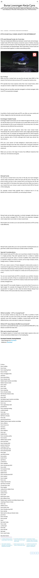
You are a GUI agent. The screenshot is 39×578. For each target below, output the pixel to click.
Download (13, 340)
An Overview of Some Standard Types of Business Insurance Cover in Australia (32, 540)
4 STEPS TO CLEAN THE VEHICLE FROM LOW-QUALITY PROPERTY (32, 545)
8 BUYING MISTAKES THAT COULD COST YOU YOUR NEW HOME (19, 540)
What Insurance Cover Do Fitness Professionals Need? (19, 544)
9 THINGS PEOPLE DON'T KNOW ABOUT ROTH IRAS (7, 539)
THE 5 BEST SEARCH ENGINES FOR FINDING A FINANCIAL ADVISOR (7, 545)
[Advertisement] (19, 20)
